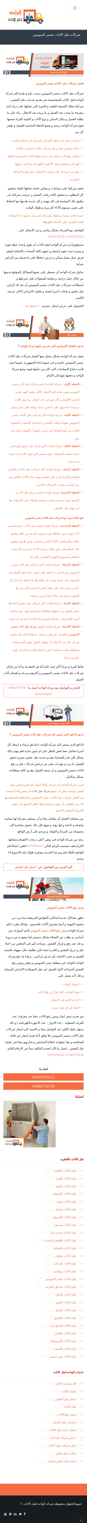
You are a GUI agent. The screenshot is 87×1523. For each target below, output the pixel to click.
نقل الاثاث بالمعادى (64, 1248)
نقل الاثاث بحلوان (65, 1256)
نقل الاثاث (70, 1406)
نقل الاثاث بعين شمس (62, 1356)
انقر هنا (48, 222)
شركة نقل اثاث (41, 791)
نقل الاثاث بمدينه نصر (63, 1232)
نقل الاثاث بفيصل (65, 1209)
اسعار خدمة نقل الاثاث (62, 1430)
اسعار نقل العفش (65, 1399)
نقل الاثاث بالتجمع (65, 1317)
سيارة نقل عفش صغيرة (62, 1461)
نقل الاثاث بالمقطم (64, 1193)
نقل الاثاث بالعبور (66, 1302)
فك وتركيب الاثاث (65, 1383)
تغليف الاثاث (68, 1391)
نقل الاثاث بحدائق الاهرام (61, 1286)
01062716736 (56, 236)
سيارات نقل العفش (64, 1422)
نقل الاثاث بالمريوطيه (63, 1341)
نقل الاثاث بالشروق (64, 1217)
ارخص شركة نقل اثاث (63, 1437)
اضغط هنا (31, 306)
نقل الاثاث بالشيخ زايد (63, 1325)
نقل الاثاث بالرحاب (65, 1263)
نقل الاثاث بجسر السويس (60, 1279)
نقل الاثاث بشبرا (66, 1201)
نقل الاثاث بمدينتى (65, 1224)
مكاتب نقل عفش (66, 1453)
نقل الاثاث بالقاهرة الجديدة (60, 1240)
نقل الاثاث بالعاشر (65, 1333)
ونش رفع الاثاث (67, 1414)
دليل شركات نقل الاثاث (62, 1445)
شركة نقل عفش (31, 446)
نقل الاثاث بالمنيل (65, 1310)
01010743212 (75, 236)
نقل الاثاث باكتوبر (65, 1186)
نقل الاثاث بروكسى (64, 1271)
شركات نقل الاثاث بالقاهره (24, 469)
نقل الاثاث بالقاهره (65, 1170)
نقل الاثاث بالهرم (66, 1178)
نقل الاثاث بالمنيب (65, 1348)
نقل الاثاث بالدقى (65, 1294)
